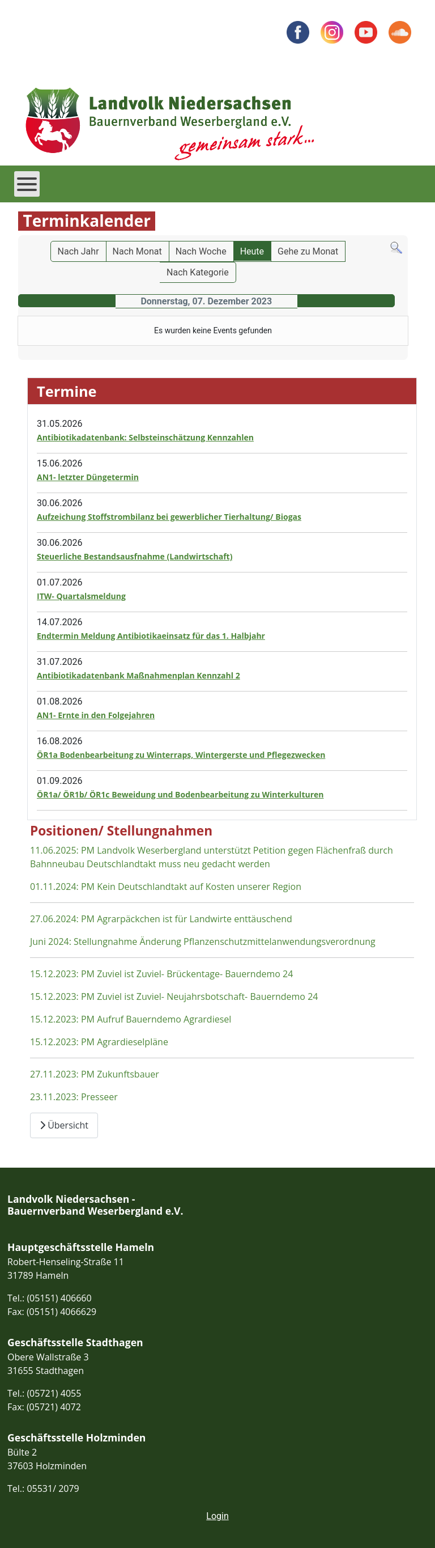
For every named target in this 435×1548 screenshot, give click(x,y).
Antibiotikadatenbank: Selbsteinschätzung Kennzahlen (145, 437)
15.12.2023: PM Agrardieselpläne (99, 1042)
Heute (252, 251)
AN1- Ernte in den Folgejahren (96, 715)
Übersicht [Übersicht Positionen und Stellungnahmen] (64, 1125)
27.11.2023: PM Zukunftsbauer (94, 1074)
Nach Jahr (78, 251)
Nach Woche (201, 251)
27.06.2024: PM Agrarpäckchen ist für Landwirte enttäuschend (161, 919)
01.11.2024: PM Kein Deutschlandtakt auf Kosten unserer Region (165, 886)
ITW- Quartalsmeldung (81, 596)
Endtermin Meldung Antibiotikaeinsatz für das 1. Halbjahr (151, 635)
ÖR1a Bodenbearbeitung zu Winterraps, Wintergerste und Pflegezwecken (181, 754)
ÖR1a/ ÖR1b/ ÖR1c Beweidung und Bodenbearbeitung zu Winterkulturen (180, 794)
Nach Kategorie (198, 272)
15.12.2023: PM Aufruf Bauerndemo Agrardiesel (130, 1019)
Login (217, 1516)
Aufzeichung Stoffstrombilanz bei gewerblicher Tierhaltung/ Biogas (169, 516)
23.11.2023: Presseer (74, 1097)
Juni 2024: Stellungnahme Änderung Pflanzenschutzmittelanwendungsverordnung (203, 941)
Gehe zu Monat (308, 251)
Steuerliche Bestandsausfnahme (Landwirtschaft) (134, 556)
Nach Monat (137, 251)
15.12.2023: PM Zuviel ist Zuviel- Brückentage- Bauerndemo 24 (161, 974)
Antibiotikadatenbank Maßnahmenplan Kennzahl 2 (138, 675)
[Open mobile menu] (27, 184)
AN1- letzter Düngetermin (88, 477)
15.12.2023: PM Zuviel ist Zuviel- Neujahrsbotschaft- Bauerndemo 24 (174, 996)
